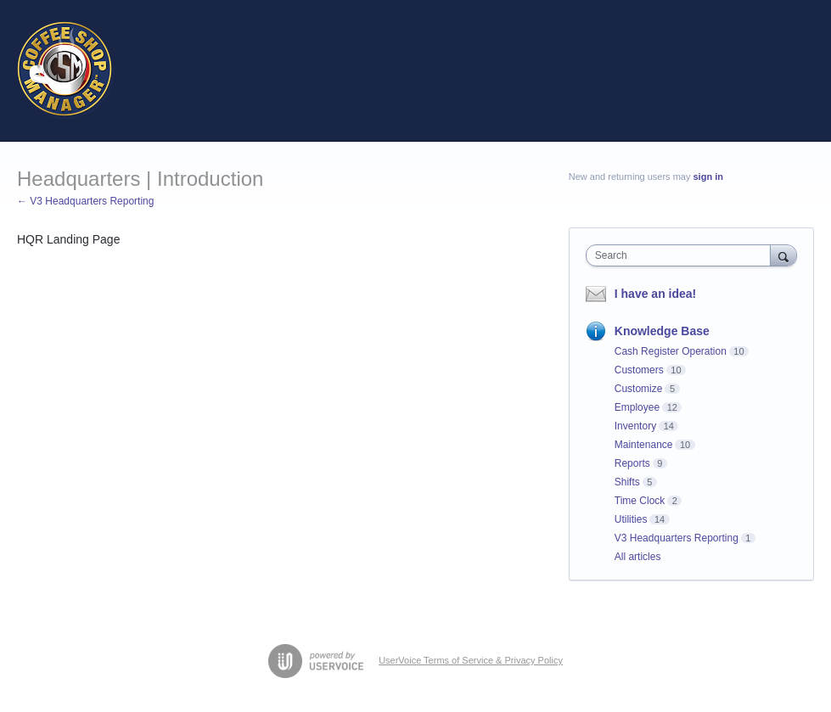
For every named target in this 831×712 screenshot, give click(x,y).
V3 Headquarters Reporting (676, 538)
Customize (639, 389)
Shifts (627, 482)
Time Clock (640, 501)
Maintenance (644, 445)
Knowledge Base (662, 331)
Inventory (635, 426)
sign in (708, 176)
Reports (632, 463)
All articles (638, 557)
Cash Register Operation (671, 351)
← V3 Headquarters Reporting (85, 201)
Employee (637, 407)
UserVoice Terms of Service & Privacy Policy (471, 660)
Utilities (631, 519)
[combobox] (682, 255)
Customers (639, 370)
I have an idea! (655, 293)
